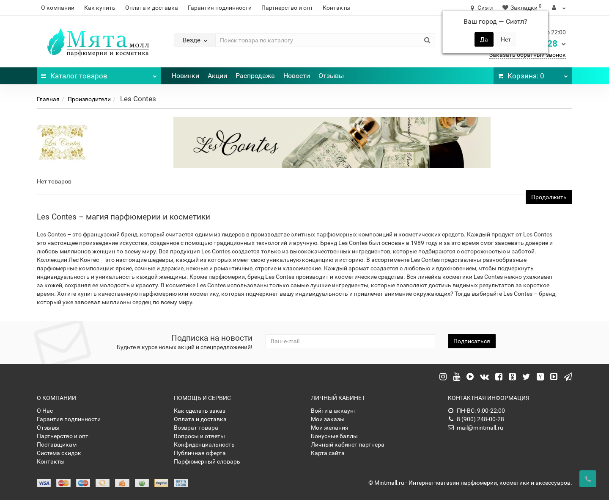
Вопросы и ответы (199, 436)
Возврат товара (196, 427)
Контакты (337, 7)
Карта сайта (328, 453)
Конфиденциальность (204, 444)
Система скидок (59, 453)
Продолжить (549, 197)
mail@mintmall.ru (475, 427)
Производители (89, 99)
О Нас (45, 410)
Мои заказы (328, 419)
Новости (296, 76)
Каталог (99, 73)
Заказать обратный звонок (527, 54)
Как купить (99, 7)
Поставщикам (57, 444)
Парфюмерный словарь (207, 461)
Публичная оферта (200, 453)
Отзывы (331, 76)
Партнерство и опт (287, 7)
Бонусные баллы (334, 436)
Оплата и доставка (151, 7)
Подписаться (471, 341)
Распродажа (255, 76)
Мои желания (329, 427)
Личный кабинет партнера (347, 444)
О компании (57, 7)
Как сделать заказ (199, 410)
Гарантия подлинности (220, 7)
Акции (217, 76)
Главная (48, 99)
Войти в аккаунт (334, 410)
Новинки (185, 76)
